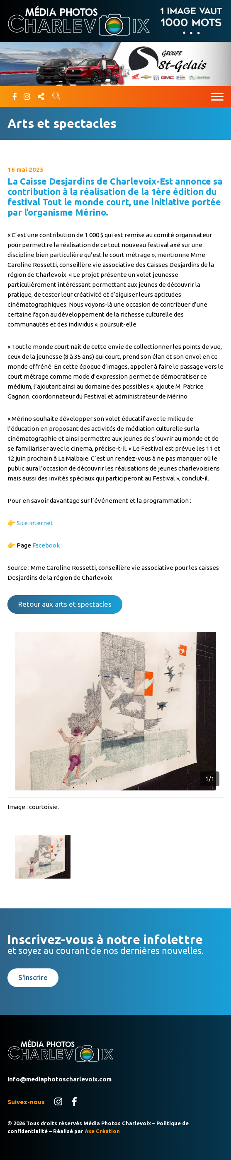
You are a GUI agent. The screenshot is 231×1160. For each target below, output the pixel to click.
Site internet (35, 522)
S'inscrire (33, 977)
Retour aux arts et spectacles (65, 604)
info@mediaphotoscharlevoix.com (59, 1079)
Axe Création (102, 1131)
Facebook (46, 545)
